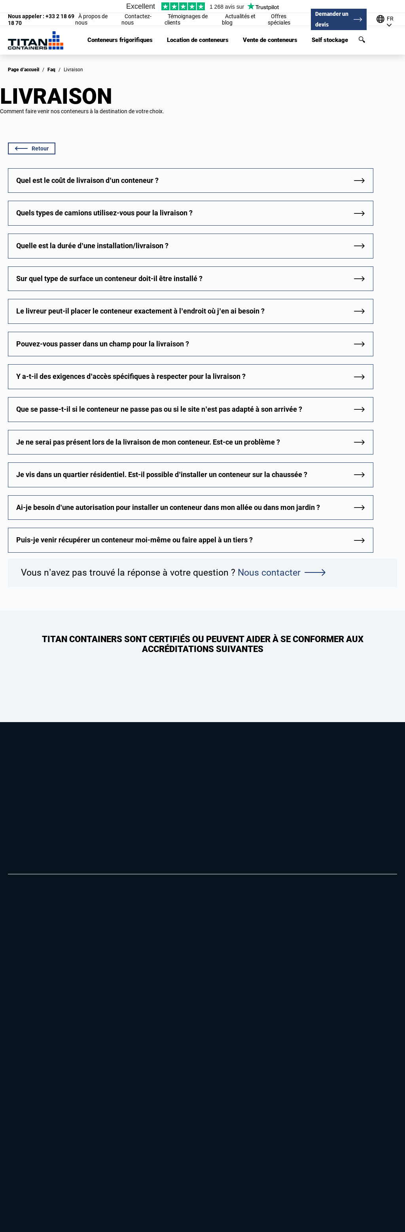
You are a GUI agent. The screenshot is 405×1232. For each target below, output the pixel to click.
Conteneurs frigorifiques (120, 40)
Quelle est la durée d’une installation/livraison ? (92, 245)
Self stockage (330, 40)
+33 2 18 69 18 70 (41, 19)
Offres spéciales (279, 19)
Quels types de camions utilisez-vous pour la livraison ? (104, 213)
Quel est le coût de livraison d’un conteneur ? (87, 180)
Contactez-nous (136, 19)
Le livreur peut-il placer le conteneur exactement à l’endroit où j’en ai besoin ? (140, 311)
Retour (32, 148)
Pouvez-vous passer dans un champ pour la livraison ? (102, 344)
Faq (51, 69)
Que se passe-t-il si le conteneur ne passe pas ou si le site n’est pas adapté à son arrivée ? (159, 409)
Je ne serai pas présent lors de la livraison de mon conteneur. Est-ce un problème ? (148, 442)
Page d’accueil (23, 69)
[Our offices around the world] (387, 19)
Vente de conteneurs (270, 40)
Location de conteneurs (198, 40)
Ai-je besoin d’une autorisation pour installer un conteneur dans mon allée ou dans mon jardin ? (168, 507)
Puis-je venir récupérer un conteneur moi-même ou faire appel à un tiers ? (134, 540)
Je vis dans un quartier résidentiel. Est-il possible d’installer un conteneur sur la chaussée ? (161, 474)
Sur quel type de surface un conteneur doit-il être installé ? (109, 278)
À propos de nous (91, 19)
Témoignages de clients (186, 19)
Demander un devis (331, 19)
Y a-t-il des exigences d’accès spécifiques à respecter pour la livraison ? (131, 376)
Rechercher (362, 40)
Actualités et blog (238, 19)
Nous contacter (281, 572)
